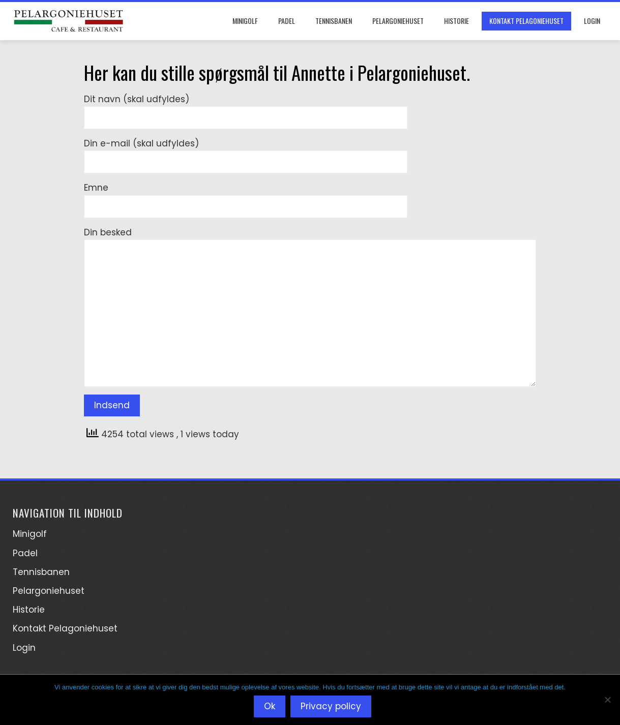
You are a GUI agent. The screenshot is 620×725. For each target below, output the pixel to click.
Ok (269, 706)
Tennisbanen (333, 20)
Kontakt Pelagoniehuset (526, 20)
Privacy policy (331, 706)
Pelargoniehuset (398, 20)
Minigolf (245, 20)
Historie (456, 20)
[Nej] (607, 699)
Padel (286, 20)
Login (592, 20)
